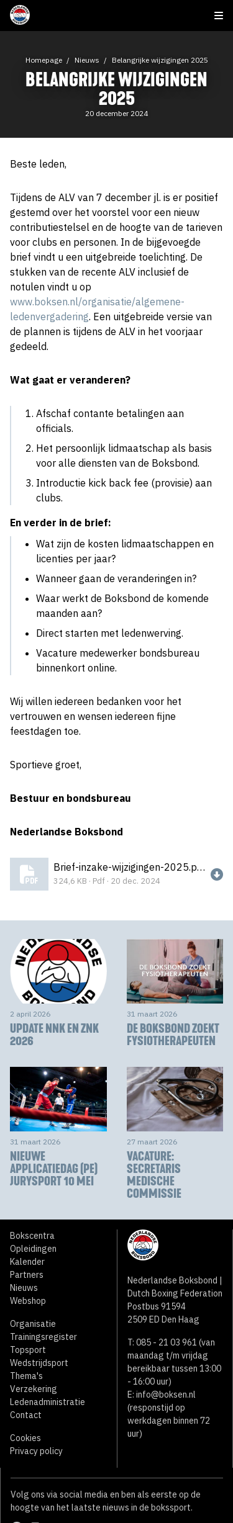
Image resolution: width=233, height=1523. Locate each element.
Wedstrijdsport (39, 1362)
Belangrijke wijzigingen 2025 (160, 60)
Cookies (25, 1438)
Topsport (28, 1349)
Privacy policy (36, 1451)
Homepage (43, 60)
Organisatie (33, 1323)
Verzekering (33, 1389)
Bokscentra (32, 1235)
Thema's (26, 1375)
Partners (26, 1274)
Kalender (27, 1261)
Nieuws (87, 60)
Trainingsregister (43, 1336)
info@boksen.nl (166, 1394)
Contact (26, 1415)
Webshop (28, 1300)
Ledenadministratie (47, 1402)
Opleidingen (33, 1248)
